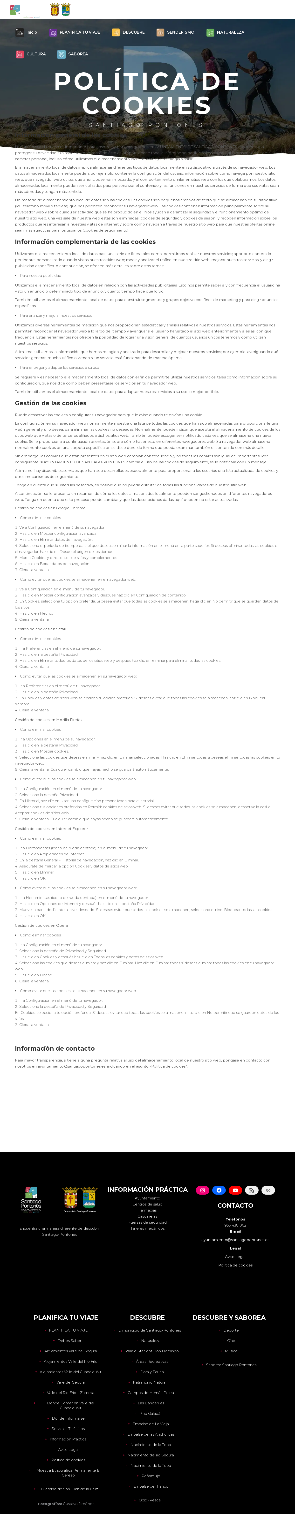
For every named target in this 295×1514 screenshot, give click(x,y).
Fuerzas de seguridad (147, 1222)
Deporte (231, 1330)
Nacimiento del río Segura (151, 1455)
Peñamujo (151, 1476)
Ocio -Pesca (150, 1500)
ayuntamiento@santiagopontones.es (235, 1239)
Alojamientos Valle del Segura (70, 1351)
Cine (231, 1340)
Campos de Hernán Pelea (151, 1392)
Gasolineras (147, 1216)
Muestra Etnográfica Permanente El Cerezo (68, 1472)
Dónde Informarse (68, 1418)
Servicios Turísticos (68, 1428)
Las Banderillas (151, 1403)
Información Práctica (68, 1439)
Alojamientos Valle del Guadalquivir (70, 1372)
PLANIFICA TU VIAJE (68, 1330)
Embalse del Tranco (150, 1486)
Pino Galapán (151, 1413)
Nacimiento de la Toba (150, 1444)
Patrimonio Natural (149, 1382)
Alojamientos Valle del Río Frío (70, 1361)
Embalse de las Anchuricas (150, 1434)
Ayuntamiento (147, 1198)
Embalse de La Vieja (151, 1424)
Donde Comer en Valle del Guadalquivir (70, 1405)
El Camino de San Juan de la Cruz (68, 1489)
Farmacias (147, 1210)
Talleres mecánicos (147, 1228)
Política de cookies (68, 1460)
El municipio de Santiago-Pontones (149, 1330)
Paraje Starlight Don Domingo (152, 1351)
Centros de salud (147, 1204)
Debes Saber (69, 1340)
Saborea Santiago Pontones (231, 1365)
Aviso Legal (68, 1449)
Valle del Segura (70, 1382)
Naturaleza (150, 1340)
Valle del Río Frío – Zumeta (70, 1392)
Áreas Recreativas (152, 1361)
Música (231, 1351)
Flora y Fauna (152, 1372)
